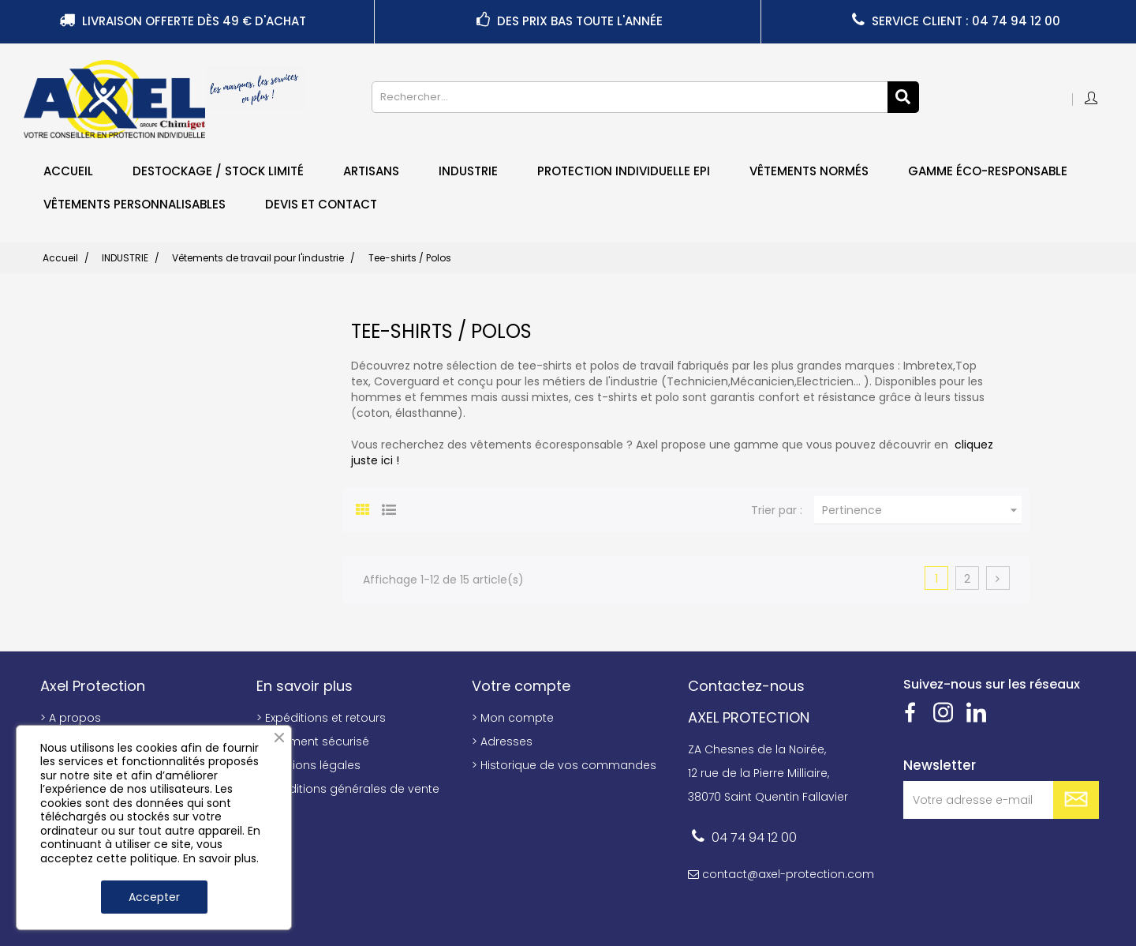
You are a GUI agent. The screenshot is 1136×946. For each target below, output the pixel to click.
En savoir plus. (221, 858)
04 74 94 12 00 (754, 837)
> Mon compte (513, 718)
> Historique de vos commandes (564, 765)
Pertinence (922, 510)
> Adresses (502, 741)
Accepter (154, 897)
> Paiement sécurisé (312, 741)
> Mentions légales (308, 765)
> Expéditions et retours (321, 718)
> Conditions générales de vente (347, 789)
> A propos (70, 718)
